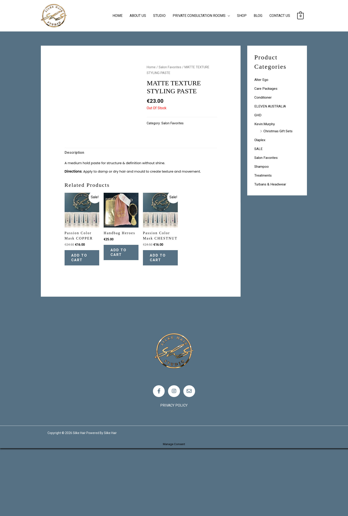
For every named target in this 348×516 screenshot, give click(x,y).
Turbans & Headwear (270, 184)
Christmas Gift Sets (278, 131)
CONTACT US (279, 16)
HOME (118, 16)
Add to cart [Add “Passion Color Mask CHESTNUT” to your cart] (160, 323)
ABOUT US (138, 16)
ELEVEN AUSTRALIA (270, 106)
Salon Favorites (170, 67)
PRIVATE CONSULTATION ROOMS (199, 16)
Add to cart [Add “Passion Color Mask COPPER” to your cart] (81, 323)
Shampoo (261, 166)
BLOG (258, 16)
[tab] (74, 217)
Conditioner (263, 97)
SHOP (242, 16)
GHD (257, 115)
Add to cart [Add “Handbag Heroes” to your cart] (121, 318)
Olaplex (260, 140)
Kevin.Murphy (264, 124)
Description (74, 218)
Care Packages (266, 88)
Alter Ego (261, 80)
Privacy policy (174, 473)
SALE (258, 149)
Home (151, 67)
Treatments (263, 175)
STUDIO (159, 16)
